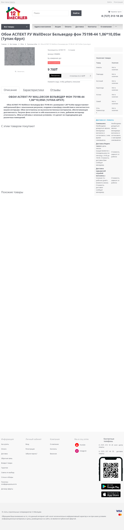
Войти (109, 2)
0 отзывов (71, 50)
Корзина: (115, 12)
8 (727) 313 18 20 (106, 445)
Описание (10, 89)
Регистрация (118, 2)
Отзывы (55, 89)
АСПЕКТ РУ (62, 50)
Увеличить (20, 71)
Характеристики (33, 89)
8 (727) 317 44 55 (107, 451)
